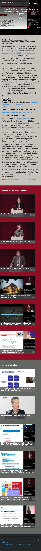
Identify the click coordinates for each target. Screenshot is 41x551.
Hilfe (3, 542)
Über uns (5, 540)
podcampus (7, 3)
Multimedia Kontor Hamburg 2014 (17, 544)
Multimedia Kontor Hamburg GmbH (17, 112)
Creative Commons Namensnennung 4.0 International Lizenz (19, 104)
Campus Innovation (23, 119)
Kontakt (9, 542)
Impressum (33, 540)
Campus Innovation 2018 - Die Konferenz (20, 180)
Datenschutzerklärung (19, 540)
